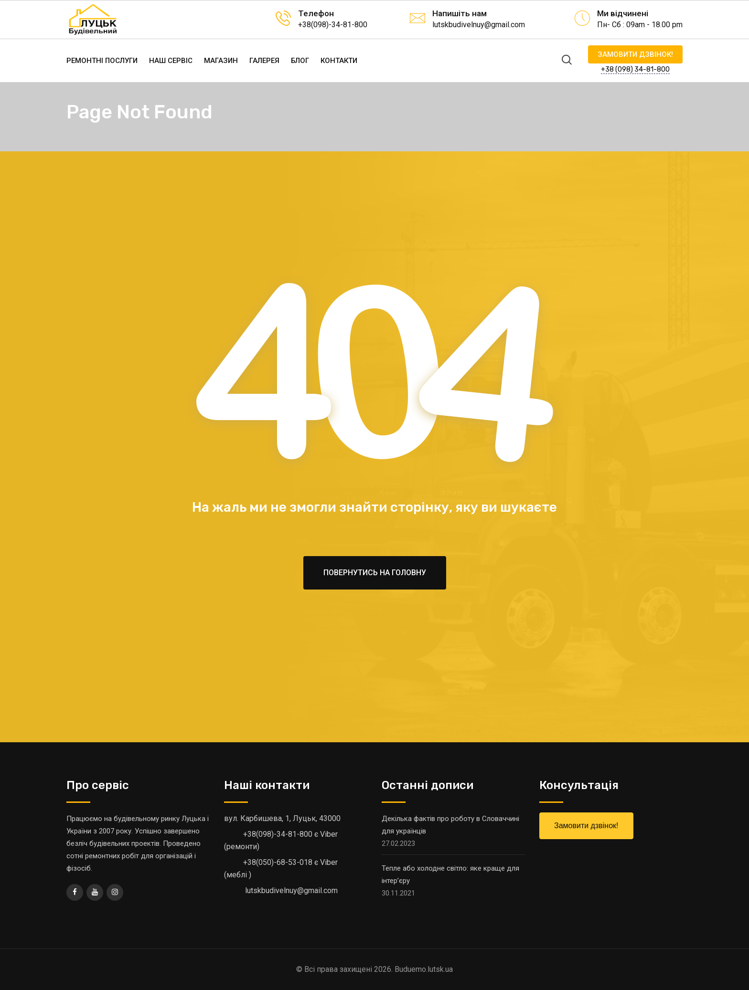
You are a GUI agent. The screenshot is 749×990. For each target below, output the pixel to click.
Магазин (221, 60)
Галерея (264, 60)
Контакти (339, 60)
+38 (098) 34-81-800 (635, 69)
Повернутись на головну (374, 572)
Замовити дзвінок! (635, 54)
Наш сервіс (171, 60)
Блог (300, 60)
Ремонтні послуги (102, 60)
